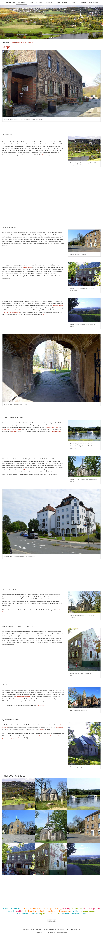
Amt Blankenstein (57, 305)
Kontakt (45, 929)
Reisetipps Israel (65, 911)
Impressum (52, 929)
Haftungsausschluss (73, 929)
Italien (25, 911)
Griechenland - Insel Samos (28, 913)
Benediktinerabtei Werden (22, 696)
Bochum (25, 42)
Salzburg (66, 908)
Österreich (75, 908)
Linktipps (38, 929)
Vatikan (76, 911)
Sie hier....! (41, 705)
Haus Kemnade (27, 267)
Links (32, 929)
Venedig (11, 911)
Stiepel (31, 42)
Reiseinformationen (87, 911)
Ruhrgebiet (22, 2)
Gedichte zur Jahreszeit (12, 908)
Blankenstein (28, 470)
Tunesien (32, 911)
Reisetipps (59, 908)
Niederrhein (10, 2)
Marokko (18, 911)
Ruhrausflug (93, 2)
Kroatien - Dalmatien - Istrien (74, 913)
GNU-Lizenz (59, 727)
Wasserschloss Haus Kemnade (11, 312)
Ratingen (83, 2)
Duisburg (73, 2)
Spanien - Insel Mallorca (50, 913)
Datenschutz (61, 929)
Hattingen (14, 431)
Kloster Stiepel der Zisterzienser (11, 429)
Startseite (12, 42)
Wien (81, 908)
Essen (31, 2)
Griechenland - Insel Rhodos (47, 911)
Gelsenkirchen (62, 2)
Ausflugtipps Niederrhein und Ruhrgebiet (38, 908)
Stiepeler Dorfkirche (52, 427)
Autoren (42, 729)
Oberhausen (49, 2)
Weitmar (44, 155)
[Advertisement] (50, 573)
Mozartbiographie (92, 908)
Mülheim (39, 2)
